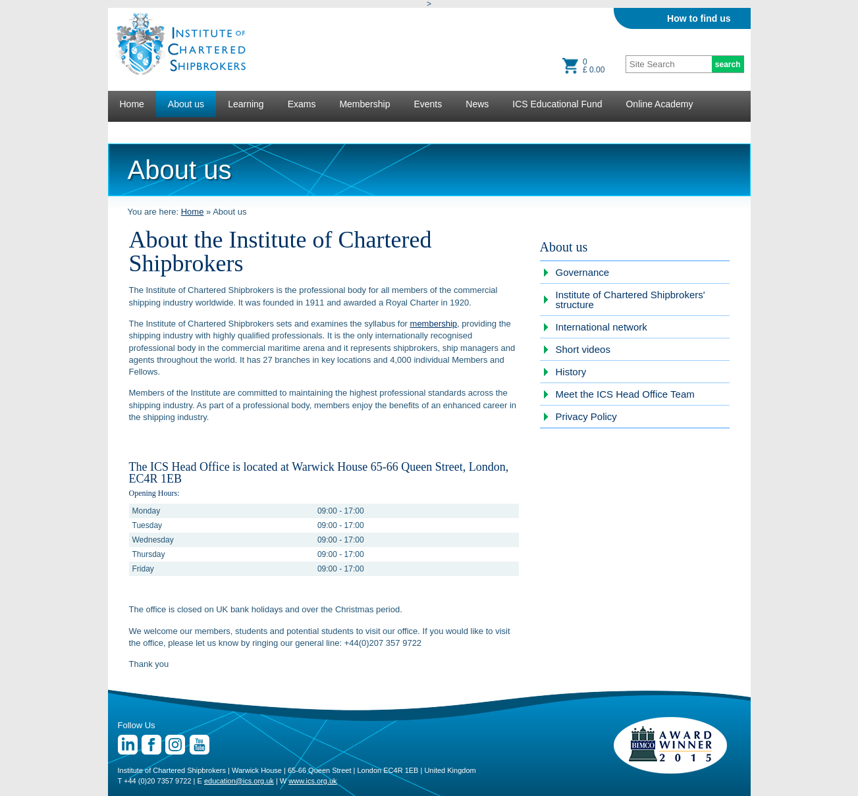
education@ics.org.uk (239, 781)
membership (434, 324)
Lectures (137, 130)
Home (132, 104)
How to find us (698, 18)
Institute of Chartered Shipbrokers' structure (630, 299)
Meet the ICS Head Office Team (625, 394)
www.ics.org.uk (312, 781)
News (477, 104)
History (571, 371)
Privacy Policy (586, 416)
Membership (364, 104)
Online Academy (659, 104)
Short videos (583, 349)
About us (186, 104)
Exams (302, 104)
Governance (583, 272)
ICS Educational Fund (557, 104)
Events (428, 104)
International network (601, 326)
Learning (246, 104)
